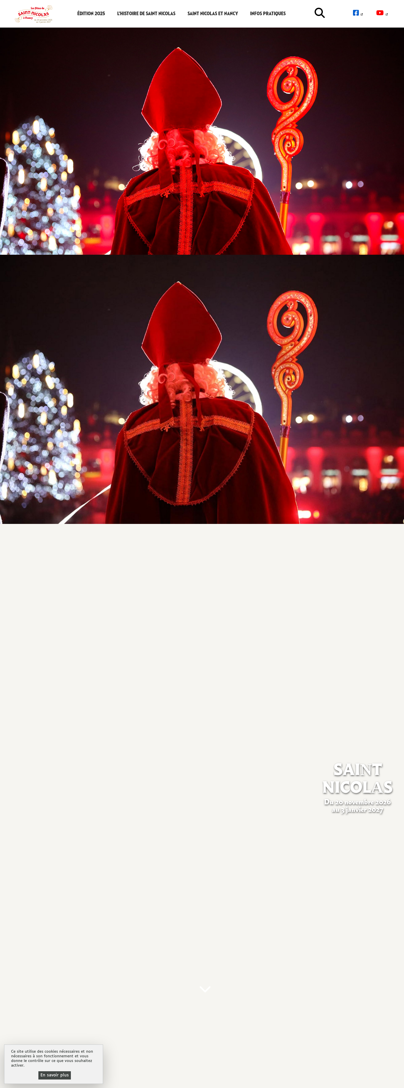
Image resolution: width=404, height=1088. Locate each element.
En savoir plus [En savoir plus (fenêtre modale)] (54, 1075)
